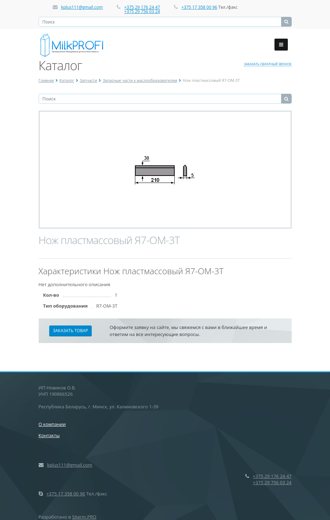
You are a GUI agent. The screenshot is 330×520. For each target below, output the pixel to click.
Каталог (66, 80)
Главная (46, 80)
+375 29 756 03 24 (142, 11)
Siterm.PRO (84, 517)
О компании (52, 424)
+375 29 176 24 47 (142, 7)
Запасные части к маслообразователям (140, 80)
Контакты (49, 435)
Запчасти (88, 80)
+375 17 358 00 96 (199, 7)
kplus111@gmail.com (82, 7)
